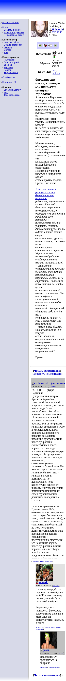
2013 (54, 32)
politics (56, 73)
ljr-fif (6, 52)
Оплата (7, 50)
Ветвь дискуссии (46, 561)
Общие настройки (13, 45)
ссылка (52, 386)
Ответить (35, 561)
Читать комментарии (47, 370)
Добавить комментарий (47, 373)
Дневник (8, 65)
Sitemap (8, 47)
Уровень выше (49, 627)
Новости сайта (11, 42)
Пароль (7, 70)
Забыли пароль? (12, 90)
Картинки (8, 67)
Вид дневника (11, 72)
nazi (54, 70)
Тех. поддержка (11, 95)
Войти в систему (10, 22)
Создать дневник (12, 30)
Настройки (9, 59)
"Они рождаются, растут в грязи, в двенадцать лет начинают (46, 194)
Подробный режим (15, 35)
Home (5, 27)
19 (61, 32)
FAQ (6, 92)
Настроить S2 (9, 82)
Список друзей (11, 62)
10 (58, 32)
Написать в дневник (14, 32)
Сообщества (8, 77)
